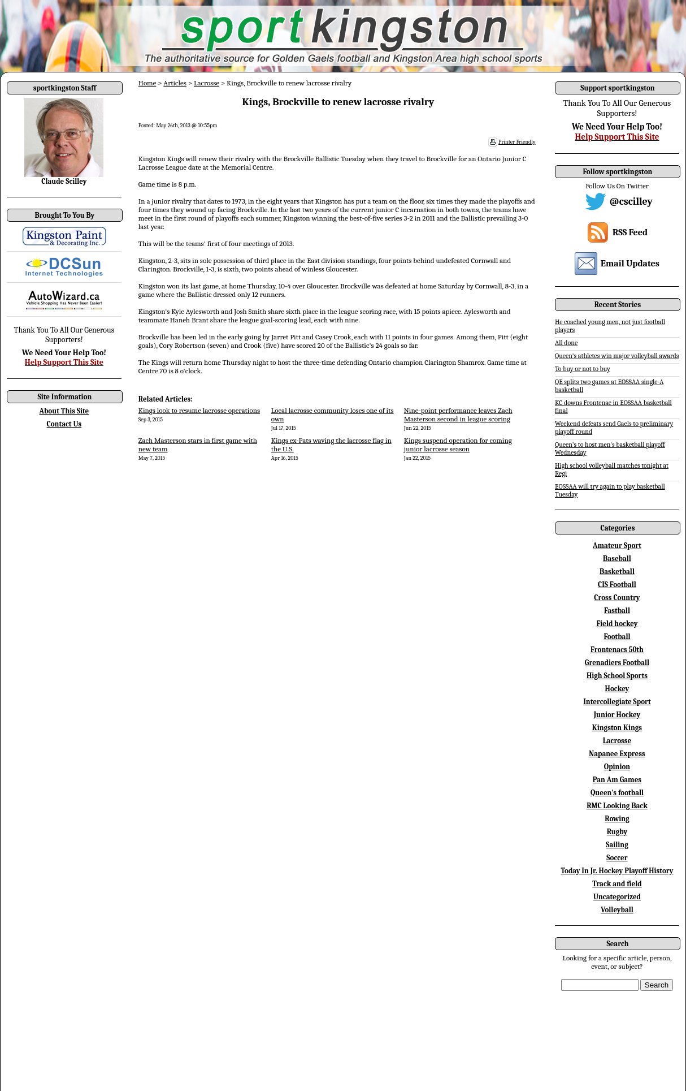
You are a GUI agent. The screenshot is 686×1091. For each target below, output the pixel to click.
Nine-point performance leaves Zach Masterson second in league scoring (458, 414)
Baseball (617, 558)
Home (147, 83)
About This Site (64, 411)
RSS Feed (630, 232)
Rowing (617, 818)
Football (616, 636)
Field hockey (616, 623)
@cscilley (631, 202)
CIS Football (617, 584)
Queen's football (617, 792)
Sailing (617, 844)
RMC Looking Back (617, 805)
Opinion (617, 766)
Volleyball (617, 909)
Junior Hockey (617, 714)
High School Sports (617, 675)
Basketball (617, 571)
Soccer (616, 857)
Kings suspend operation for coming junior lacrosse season (458, 444)
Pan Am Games (617, 779)
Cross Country (617, 597)
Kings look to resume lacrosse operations (199, 410)
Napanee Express (617, 753)
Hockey (617, 688)
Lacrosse (206, 83)
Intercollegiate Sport (617, 701)
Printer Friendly (517, 142)
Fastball (617, 610)
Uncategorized (617, 896)
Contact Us (64, 424)
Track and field (617, 883)
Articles (174, 83)
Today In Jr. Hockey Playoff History (617, 870)
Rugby (617, 831)
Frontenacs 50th (617, 649)
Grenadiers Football (617, 662)
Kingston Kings (617, 727)
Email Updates (630, 263)
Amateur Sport (617, 545)
